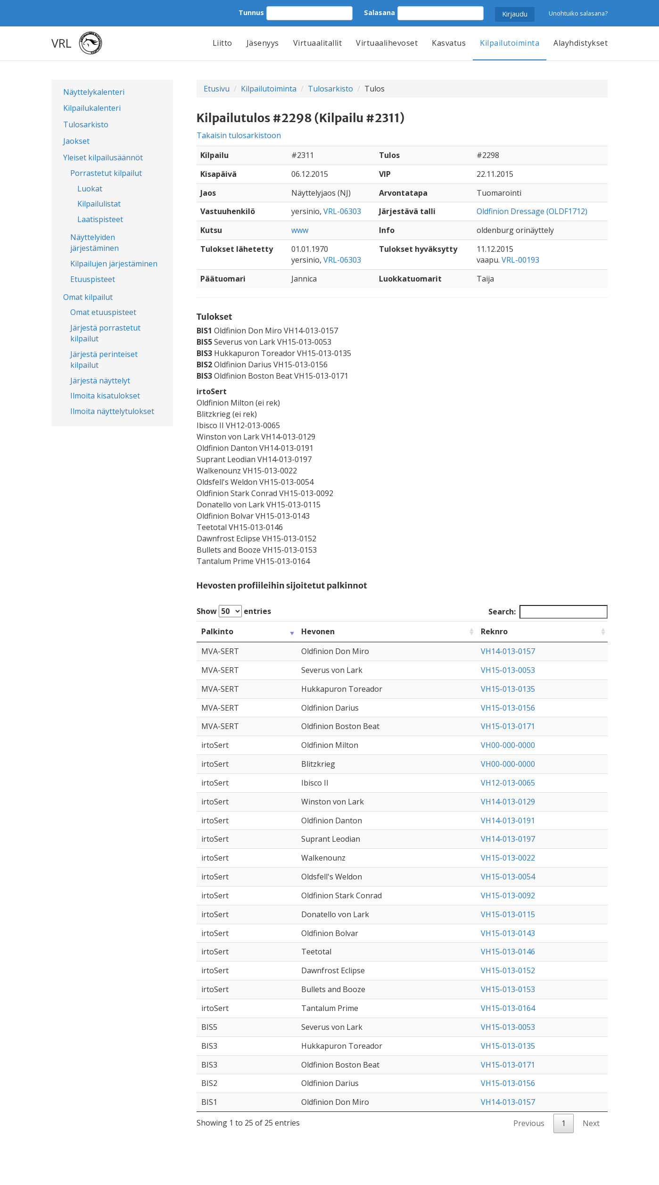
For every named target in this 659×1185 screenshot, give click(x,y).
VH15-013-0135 (508, 689)
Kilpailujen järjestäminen (113, 263)
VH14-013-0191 (508, 820)
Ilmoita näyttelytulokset (112, 411)
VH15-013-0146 (508, 951)
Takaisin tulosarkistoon (239, 135)
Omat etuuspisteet (103, 312)
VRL (61, 43)
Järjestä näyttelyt (100, 380)
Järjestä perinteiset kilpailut (104, 359)
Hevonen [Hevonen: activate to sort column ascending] (318, 631)
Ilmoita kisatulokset (105, 395)
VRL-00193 (520, 260)
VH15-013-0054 (508, 876)
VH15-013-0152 (508, 970)
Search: (548, 612)
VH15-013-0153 (508, 989)
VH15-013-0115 (508, 914)
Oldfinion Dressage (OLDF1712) (532, 211)
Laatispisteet (100, 219)
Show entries (234, 611)
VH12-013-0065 (508, 783)
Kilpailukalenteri (92, 108)
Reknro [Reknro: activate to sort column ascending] (494, 631)
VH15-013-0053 (508, 670)
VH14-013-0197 (508, 839)
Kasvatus (449, 43)
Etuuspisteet (92, 279)
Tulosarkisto (85, 124)
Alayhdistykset (580, 43)
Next (591, 1123)
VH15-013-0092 (508, 895)
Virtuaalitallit (317, 43)
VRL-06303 (342, 211)
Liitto (222, 43)
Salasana (379, 12)
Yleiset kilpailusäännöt (103, 157)
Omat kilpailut (88, 297)
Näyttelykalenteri (93, 92)
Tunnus (251, 12)
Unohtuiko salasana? (578, 13)
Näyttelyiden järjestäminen (94, 242)
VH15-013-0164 (508, 1008)
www (299, 230)
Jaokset (76, 141)
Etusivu (217, 88)
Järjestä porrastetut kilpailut (105, 333)
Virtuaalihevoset (387, 43)
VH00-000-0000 (508, 745)
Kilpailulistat (99, 204)
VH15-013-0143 (508, 933)
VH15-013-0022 (508, 858)
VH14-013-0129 (508, 801)
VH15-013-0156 (508, 708)
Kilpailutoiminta (509, 43)
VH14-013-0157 (508, 651)
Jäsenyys (263, 43)
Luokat (89, 188)
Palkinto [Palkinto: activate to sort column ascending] (217, 631)
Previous (528, 1123)
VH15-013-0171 (508, 726)
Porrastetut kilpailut (106, 173)
